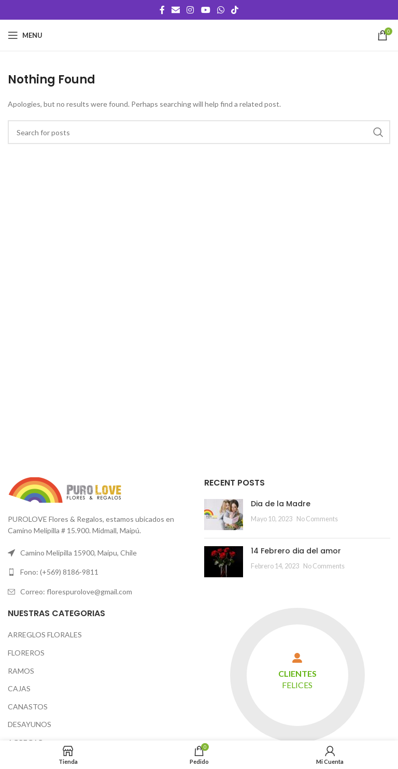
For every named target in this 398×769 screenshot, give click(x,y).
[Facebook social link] (162, 10)
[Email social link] (175, 10)
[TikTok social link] (235, 10)
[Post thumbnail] (223, 514)
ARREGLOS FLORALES (45, 634)
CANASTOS (28, 706)
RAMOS (21, 670)
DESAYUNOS (29, 724)
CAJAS (19, 688)
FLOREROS (26, 652)
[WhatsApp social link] (221, 10)
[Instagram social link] (190, 10)
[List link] (101, 572)
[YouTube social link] (205, 10)
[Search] (199, 132)
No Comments (317, 519)
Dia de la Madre (280, 504)
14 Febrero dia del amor (296, 551)
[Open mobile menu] (25, 35)
